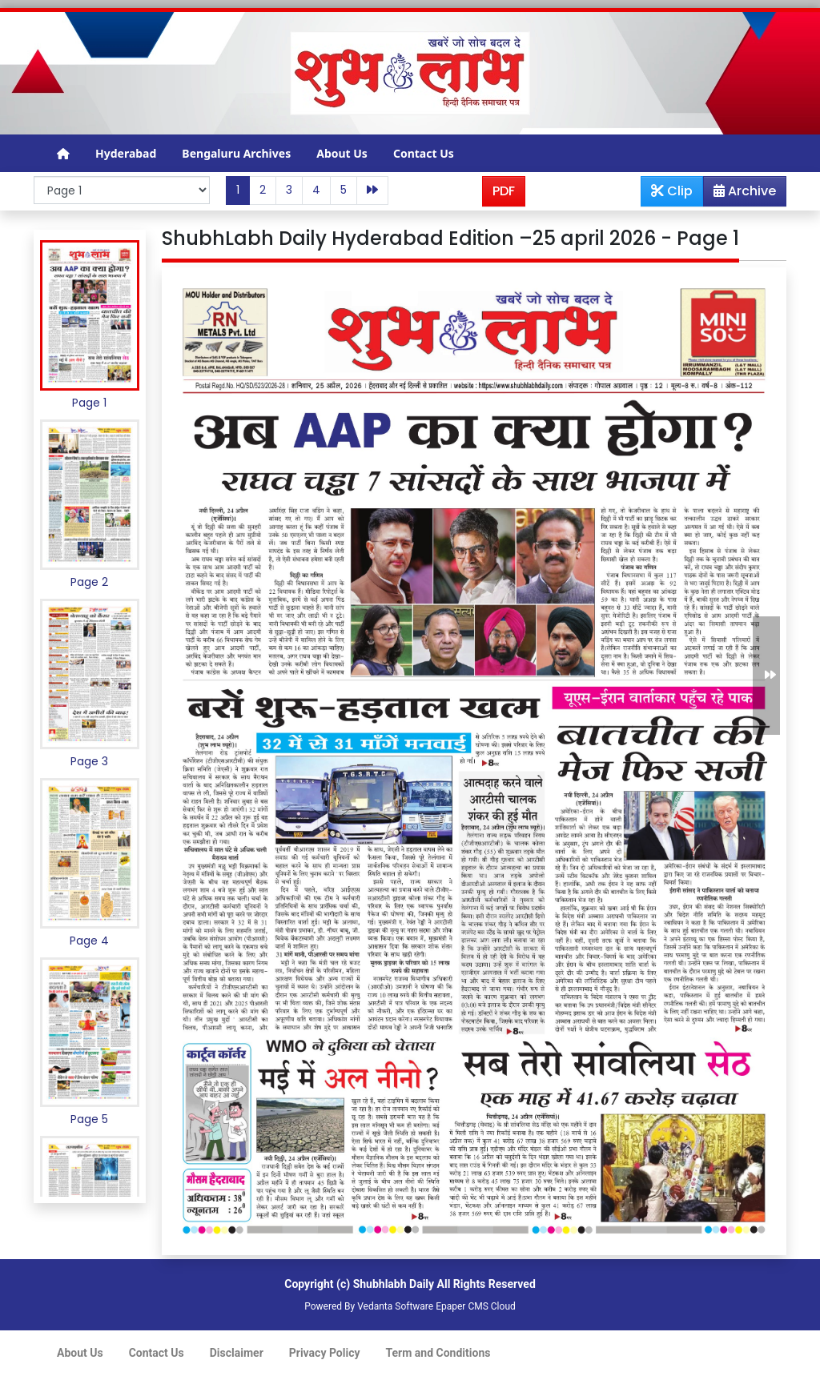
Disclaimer (236, 1352)
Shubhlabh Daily (393, 1284)
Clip (672, 191)
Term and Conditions (438, 1352)
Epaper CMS (462, 1306)
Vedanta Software (395, 1306)
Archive (740, 194)
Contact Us (423, 153)
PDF (503, 191)
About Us (342, 153)
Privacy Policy (324, 1352)
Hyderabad (125, 153)
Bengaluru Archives (236, 153)
